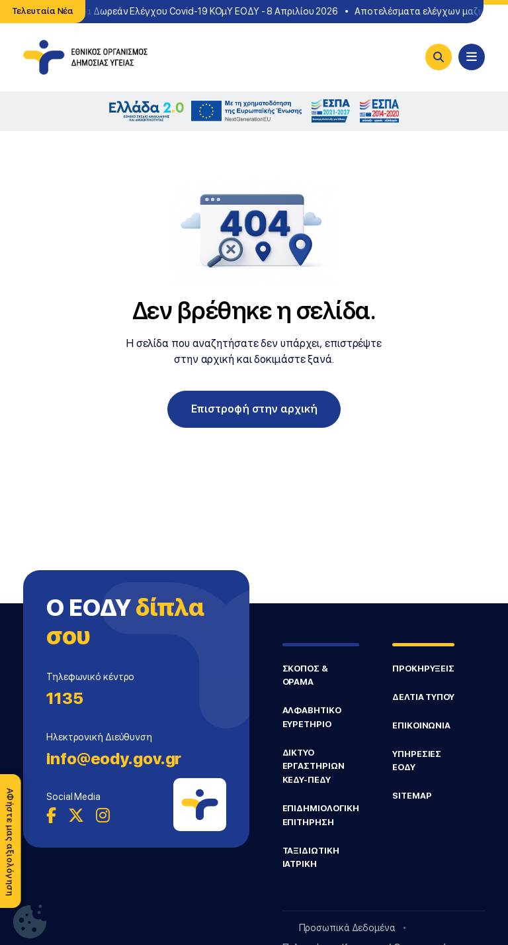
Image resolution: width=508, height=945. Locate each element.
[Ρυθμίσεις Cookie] (29, 921)
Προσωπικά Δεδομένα (347, 927)
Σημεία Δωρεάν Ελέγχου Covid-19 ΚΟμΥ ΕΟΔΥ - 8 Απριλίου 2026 (202, 11)
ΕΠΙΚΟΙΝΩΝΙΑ (421, 725)
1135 (64, 698)
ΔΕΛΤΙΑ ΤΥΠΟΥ (423, 697)
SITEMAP (411, 796)
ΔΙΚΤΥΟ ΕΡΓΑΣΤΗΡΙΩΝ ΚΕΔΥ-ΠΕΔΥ (313, 766)
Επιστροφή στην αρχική (254, 409)
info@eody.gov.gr (113, 758)
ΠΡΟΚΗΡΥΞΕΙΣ (423, 668)
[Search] (438, 57)
